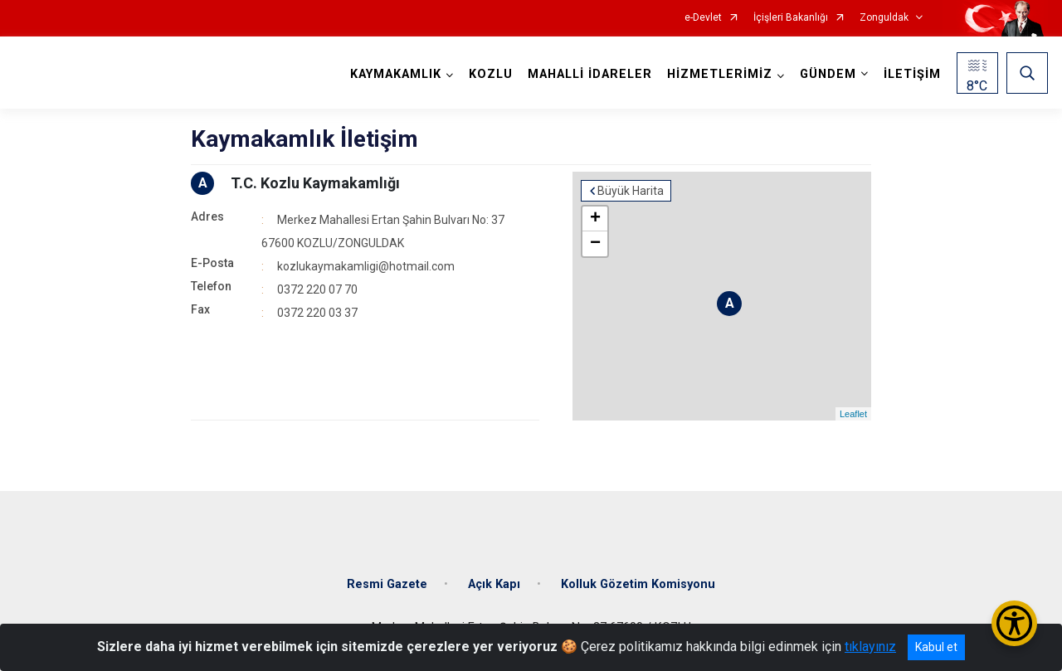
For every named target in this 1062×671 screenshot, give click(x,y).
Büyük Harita (630, 190)
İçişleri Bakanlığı (790, 17)
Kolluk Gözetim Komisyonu (638, 584)
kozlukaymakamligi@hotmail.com (366, 266)
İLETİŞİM (912, 74)
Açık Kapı (494, 584)
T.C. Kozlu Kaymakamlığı (315, 183)
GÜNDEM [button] (828, 74)
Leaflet (853, 414)
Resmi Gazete (387, 584)
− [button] (595, 243)
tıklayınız (870, 646)
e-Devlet (703, 17)
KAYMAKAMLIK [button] (395, 74)
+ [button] (595, 219)
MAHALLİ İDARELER (590, 74)
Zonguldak (884, 17)
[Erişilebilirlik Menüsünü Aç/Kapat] (1014, 623)
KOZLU (491, 74)
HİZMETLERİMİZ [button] (719, 74)
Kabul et (936, 647)
